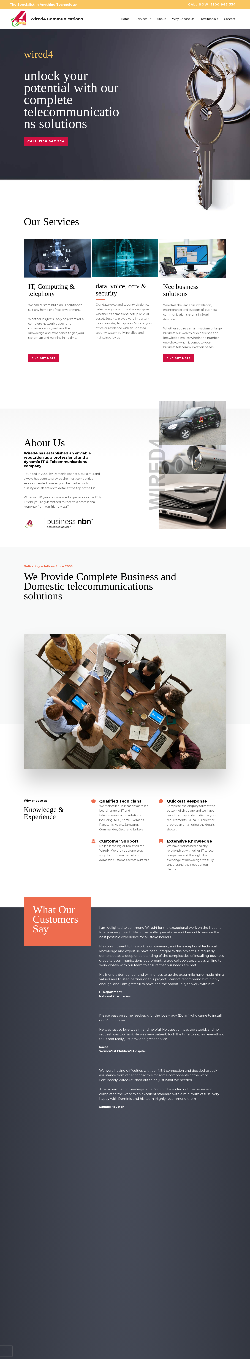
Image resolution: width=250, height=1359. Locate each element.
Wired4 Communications (56, 19)
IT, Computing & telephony (52, 289)
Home (127, 19)
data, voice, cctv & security (122, 289)
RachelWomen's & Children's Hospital (122, 1049)
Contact (230, 19)
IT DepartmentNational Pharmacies (115, 994)
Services (145, 19)
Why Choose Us (184, 19)
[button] (214, 4)
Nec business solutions (181, 290)
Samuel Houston (111, 1107)
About (163, 19)
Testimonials (210, 19)
